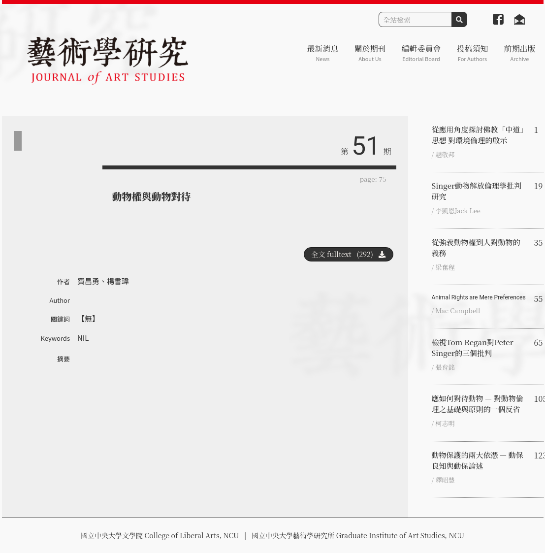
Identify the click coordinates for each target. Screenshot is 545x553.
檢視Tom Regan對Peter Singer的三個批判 (472, 347)
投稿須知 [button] (472, 53)
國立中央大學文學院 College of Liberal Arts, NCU (160, 535)
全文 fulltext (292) (348, 254)
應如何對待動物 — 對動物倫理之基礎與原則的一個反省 (477, 403)
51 (366, 146)
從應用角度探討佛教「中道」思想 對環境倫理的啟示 (478, 134)
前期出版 (519, 53)
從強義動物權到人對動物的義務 (476, 247)
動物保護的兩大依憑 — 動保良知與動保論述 (477, 460)
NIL (83, 337)
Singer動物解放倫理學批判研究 (477, 190)
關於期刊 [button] (369, 53)
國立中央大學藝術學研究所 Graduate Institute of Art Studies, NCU (358, 535)
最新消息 (322, 53)
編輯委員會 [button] (421, 53)
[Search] (415, 19)
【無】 (88, 318)
